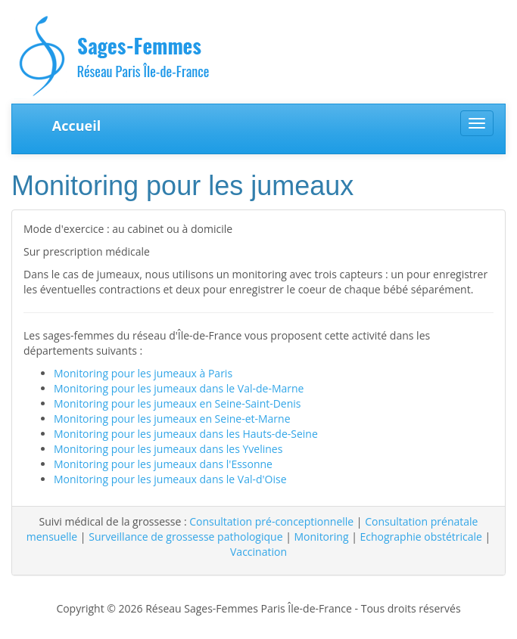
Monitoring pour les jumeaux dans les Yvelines (168, 449)
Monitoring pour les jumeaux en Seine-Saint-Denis (177, 403)
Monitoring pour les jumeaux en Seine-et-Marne (172, 418)
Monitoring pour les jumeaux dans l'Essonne (163, 464)
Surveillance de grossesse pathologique (185, 536)
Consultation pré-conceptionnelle (271, 521)
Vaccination (258, 551)
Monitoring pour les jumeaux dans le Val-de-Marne (179, 388)
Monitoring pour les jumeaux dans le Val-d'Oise (170, 479)
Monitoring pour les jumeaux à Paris (143, 373)
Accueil (76, 125)
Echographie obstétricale (420, 536)
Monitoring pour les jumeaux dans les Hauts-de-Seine (186, 434)
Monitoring (321, 536)
